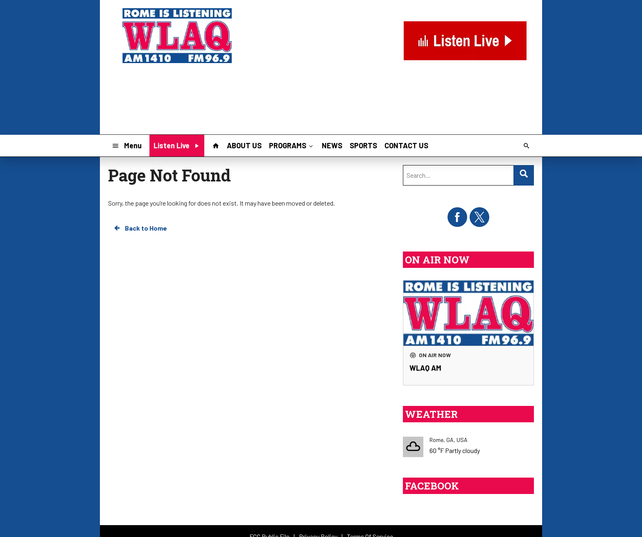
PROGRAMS (291, 145)
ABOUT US (244, 145)
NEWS (332, 145)
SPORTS (363, 145)
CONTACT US (406, 145)
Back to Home (140, 228)
